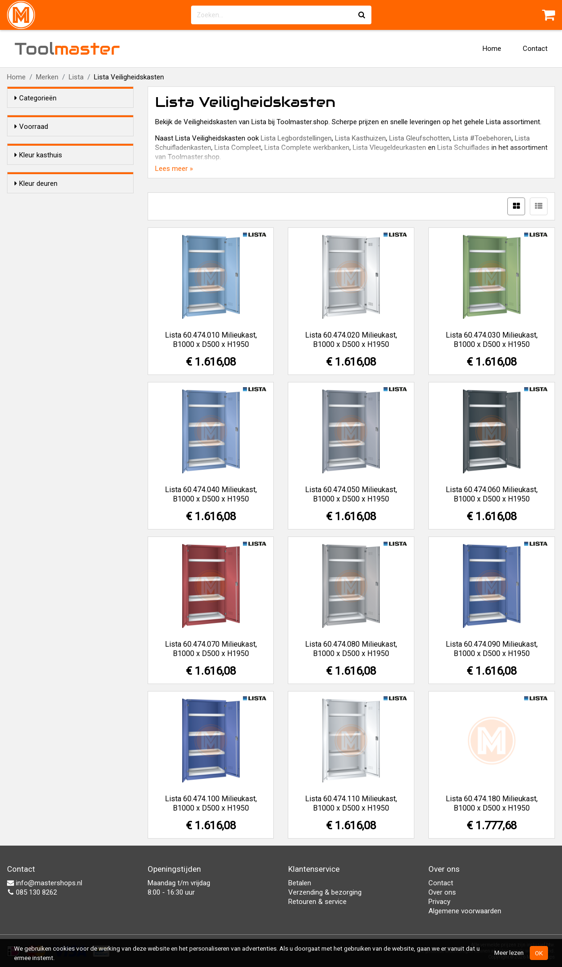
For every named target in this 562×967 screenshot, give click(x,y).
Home (492, 48)
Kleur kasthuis (38, 171)
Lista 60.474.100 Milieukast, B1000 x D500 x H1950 (211, 803)
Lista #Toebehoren (482, 138)
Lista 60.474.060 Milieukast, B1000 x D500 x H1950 (492, 494)
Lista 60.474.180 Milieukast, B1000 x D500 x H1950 (492, 803)
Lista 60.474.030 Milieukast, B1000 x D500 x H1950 (492, 340)
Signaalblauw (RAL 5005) (71, 250)
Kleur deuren (35, 338)
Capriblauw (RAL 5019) (67, 274)
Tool (67, 48)
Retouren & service (317, 901)
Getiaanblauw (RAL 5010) (71, 262)
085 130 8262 (32, 892)
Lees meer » (174, 168)
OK (539, 953)
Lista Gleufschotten (419, 138)
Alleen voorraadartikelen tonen (75, 144)
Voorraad (31, 126)
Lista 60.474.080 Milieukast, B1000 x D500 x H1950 (351, 649)
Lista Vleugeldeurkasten (389, 147)
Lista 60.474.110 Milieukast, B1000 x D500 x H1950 (351, 803)
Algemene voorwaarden (464, 911)
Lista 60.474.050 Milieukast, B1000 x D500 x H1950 (351, 494)
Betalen (299, 883)
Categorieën (35, 98)
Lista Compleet (237, 147)
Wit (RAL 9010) (56, 299)
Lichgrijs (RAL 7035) (63, 311)
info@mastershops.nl (44, 883)
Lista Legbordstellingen (296, 138)
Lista (76, 77)
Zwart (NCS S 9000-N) (67, 226)
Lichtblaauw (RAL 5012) (69, 202)
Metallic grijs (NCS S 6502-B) (77, 214)
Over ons (442, 892)
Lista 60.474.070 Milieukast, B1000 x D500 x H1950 (211, 649)
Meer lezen (509, 952)
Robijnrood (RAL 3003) (67, 238)
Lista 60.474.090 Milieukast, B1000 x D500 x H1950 (492, 649)
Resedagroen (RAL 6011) (71, 286)
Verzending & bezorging (325, 892)
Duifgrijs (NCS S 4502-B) (70, 189)
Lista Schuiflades (463, 147)
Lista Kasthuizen (360, 138)
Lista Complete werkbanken (306, 147)
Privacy (439, 901)
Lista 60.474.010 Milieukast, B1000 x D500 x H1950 (211, 340)
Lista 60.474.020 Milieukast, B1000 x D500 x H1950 (351, 340)
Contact (535, 48)
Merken (47, 77)
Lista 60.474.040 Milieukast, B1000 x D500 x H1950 (211, 494)
